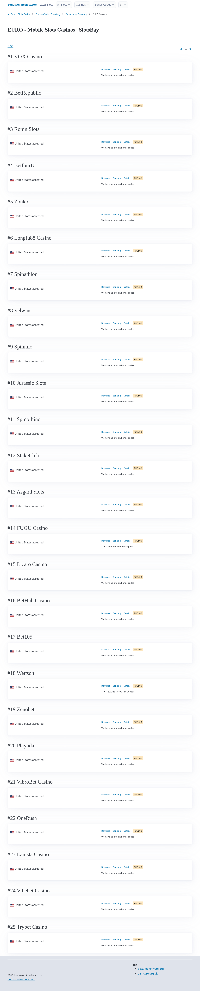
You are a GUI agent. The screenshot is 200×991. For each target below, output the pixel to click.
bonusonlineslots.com (21, 979)
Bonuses (105, 69)
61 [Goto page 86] (190, 48)
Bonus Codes (103, 4)
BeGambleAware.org (151, 968)
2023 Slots (46, 4)
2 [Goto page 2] (181, 48)
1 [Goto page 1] (177, 48)
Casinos (81, 4)
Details (127, 69)
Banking (117, 69)
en (121, 4)
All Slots (62, 4)
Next (10, 46)
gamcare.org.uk (148, 973)
